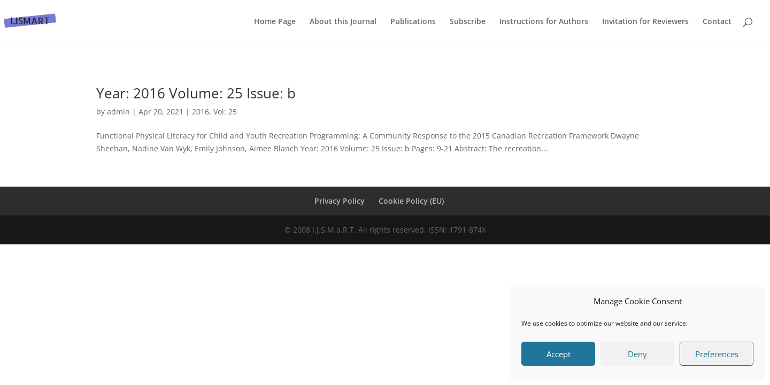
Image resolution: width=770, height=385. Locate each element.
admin (118, 111)
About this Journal (343, 22)
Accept (558, 354)
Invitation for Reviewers (645, 22)
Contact (717, 22)
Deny (637, 354)
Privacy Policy (339, 201)
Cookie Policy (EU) (411, 201)
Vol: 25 (225, 111)
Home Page (275, 22)
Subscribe (468, 22)
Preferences (716, 354)
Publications (413, 22)
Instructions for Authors (543, 22)
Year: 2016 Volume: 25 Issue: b (196, 93)
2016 (200, 111)
